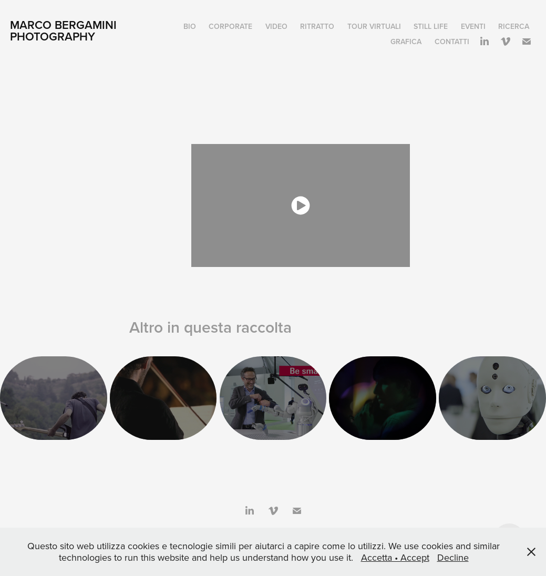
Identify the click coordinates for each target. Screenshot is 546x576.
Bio (189, 26)
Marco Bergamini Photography (65, 30)
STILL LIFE (431, 26)
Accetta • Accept (395, 557)
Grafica (405, 41)
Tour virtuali (374, 26)
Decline (453, 557)
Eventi (473, 26)
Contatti (452, 41)
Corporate (230, 26)
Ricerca (513, 26)
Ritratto (317, 26)
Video (276, 26)
